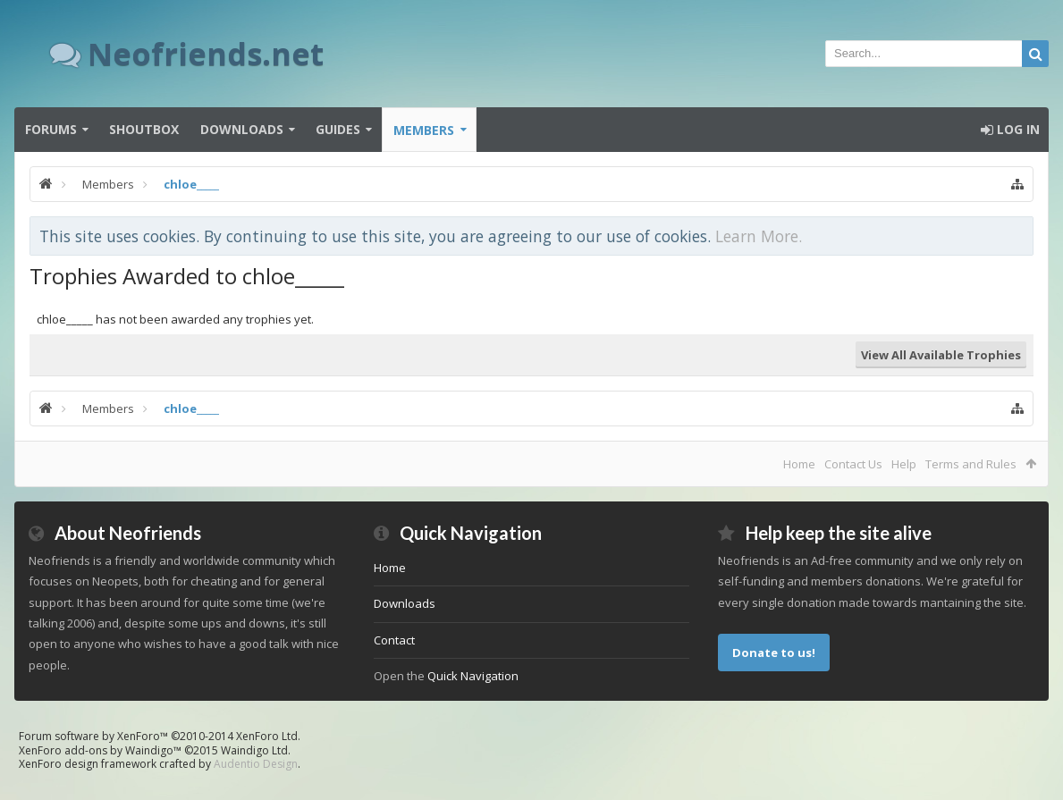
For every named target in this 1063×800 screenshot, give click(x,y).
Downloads (241, 129)
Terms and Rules (971, 464)
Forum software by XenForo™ (159, 736)
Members (423, 130)
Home (799, 464)
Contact (394, 640)
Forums (51, 129)
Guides (338, 129)
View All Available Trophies (941, 355)
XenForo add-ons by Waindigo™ (100, 750)
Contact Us (853, 464)
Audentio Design (256, 763)
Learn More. (758, 236)
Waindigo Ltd (254, 750)
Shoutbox (144, 129)
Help (903, 464)
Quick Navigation (473, 676)
